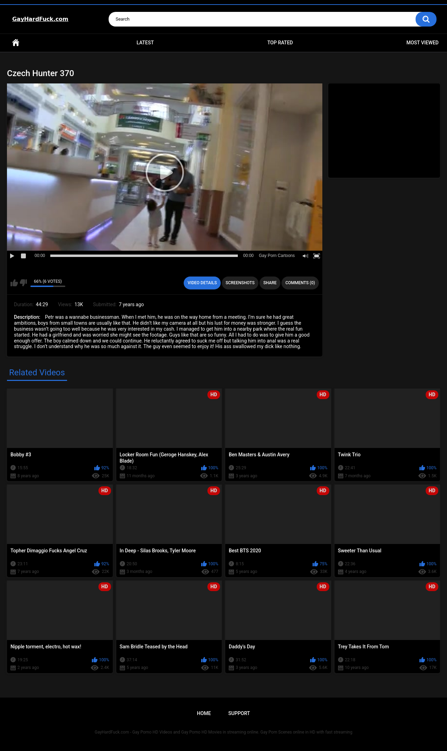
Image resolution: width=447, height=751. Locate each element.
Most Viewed (422, 42)
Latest (145, 42)
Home (15, 43)
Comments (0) (300, 282)
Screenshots (240, 282)
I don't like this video (23, 282)
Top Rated (280, 42)
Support (239, 713)
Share (270, 282)
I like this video (14, 282)
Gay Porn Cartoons (277, 255)
